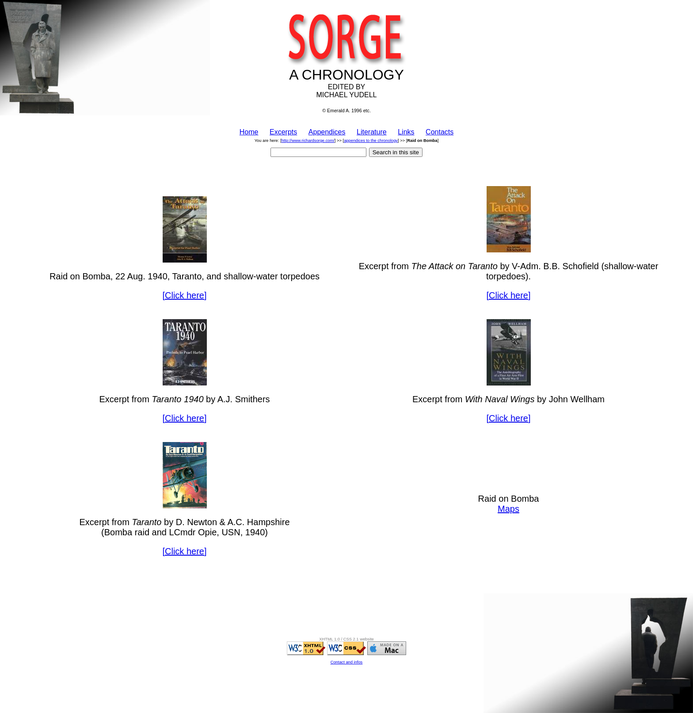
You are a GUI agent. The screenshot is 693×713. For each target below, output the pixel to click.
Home (249, 132)
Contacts (439, 132)
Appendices (327, 132)
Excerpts (283, 132)
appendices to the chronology (371, 140)
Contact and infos (347, 662)
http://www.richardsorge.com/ (308, 140)
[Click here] (184, 295)
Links (406, 132)
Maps (508, 509)
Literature (372, 132)
